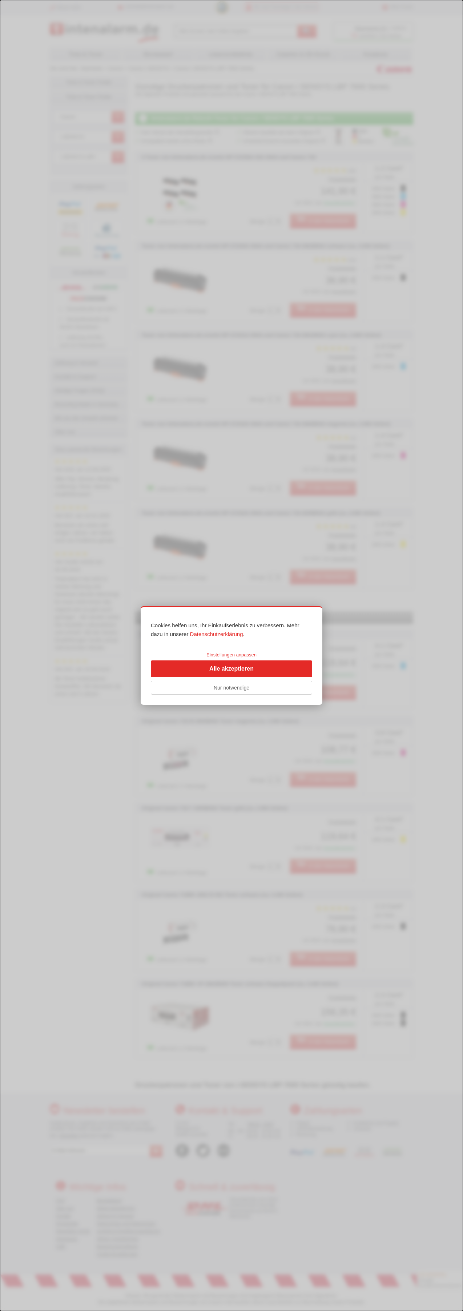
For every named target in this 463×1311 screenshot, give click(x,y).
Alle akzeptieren (231, 669)
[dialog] (231, 655)
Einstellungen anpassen (231, 655)
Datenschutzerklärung (216, 634)
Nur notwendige (231, 688)
